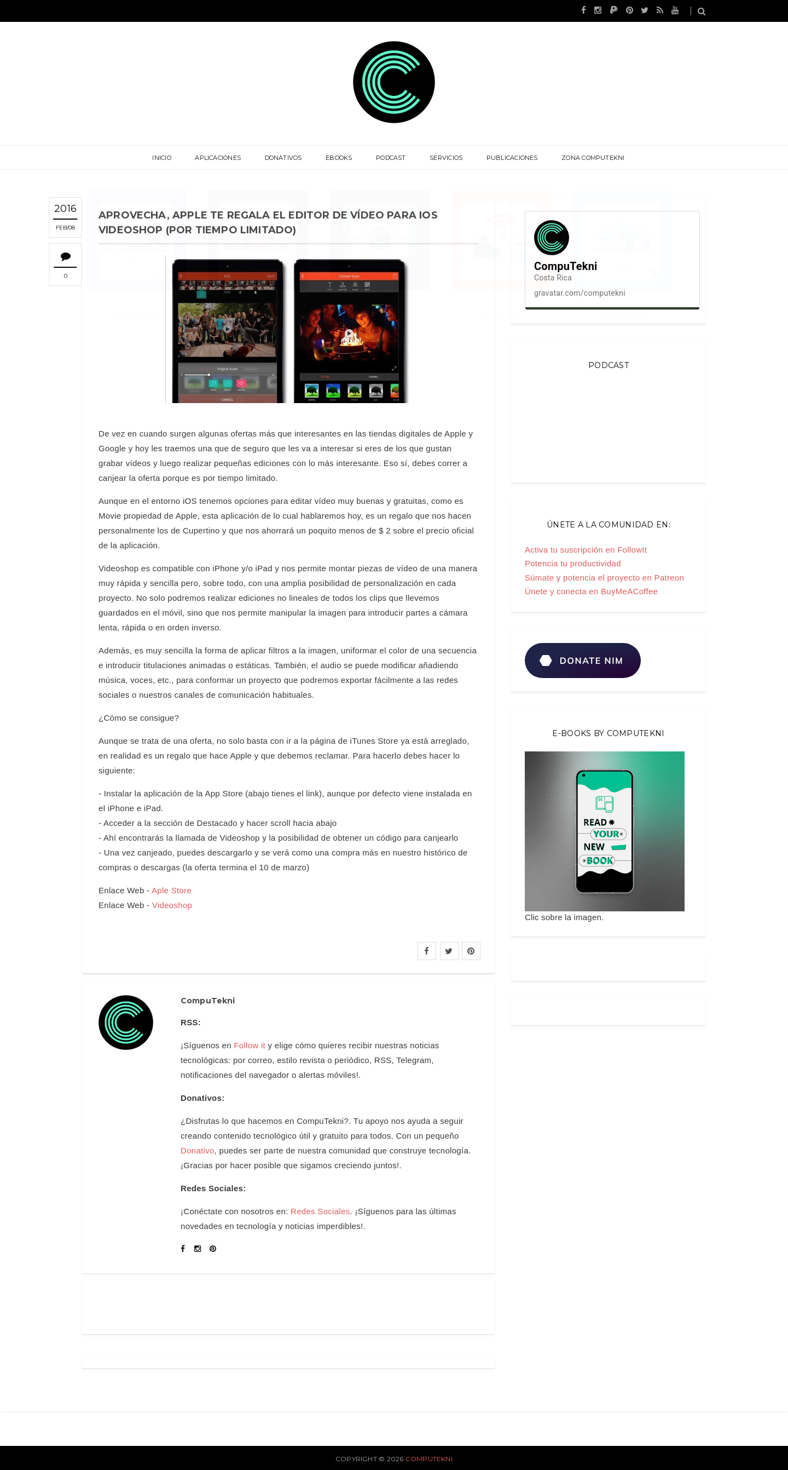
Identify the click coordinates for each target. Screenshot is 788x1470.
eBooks (340, 158)
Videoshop (172, 905)
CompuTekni (429, 1459)
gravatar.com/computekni (579, 293)
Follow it (249, 1045)
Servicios (443, 158)
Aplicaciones (223, 158)
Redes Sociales (320, 1211)
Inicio (168, 158)
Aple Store (172, 890)
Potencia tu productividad (573, 563)
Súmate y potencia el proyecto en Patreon (604, 577)
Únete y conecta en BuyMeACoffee (591, 591)
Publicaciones (507, 158)
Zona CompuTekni (586, 158)
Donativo (198, 1150)
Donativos (286, 158)
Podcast (390, 158)
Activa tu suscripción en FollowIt (586, 549)
